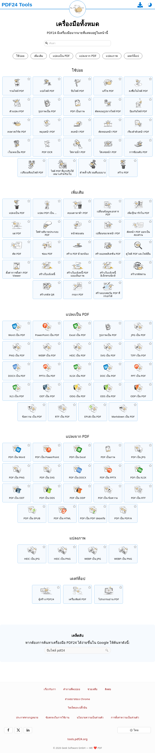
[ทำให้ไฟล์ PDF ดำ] (92, 167)
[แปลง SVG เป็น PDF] (108, 350)
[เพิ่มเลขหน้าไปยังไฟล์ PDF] (108, 147)
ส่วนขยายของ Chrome (77, 699)
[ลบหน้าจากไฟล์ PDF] (77, 126)
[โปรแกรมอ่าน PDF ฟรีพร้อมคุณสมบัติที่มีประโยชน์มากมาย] (108, 594)
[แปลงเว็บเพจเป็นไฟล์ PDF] (16, 147)
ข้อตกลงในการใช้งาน (57, 717)
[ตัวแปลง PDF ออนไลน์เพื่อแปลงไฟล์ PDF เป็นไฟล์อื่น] (47, 208)
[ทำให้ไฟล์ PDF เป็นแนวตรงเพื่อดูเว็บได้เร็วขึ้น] (62, 167)
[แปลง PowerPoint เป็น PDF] (47, 330)
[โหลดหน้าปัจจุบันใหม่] (77, 9)
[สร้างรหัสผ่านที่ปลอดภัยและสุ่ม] (138, 269)
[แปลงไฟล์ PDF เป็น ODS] (47, 493)
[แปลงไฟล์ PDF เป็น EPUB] (32, 513)
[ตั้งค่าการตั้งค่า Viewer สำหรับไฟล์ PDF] (16, 269)
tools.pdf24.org (77, 739)
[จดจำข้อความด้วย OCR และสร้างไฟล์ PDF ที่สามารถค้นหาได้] (47, 147)
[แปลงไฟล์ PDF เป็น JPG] (138, 452)
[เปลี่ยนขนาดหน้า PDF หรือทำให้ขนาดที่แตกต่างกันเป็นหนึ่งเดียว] (108, 228)
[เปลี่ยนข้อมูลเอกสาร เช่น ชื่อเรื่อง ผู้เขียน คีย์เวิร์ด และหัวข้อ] (108, 208)
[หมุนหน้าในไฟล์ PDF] (47, 126)
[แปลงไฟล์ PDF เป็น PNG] (16, 472)
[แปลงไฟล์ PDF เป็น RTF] (138, 493)
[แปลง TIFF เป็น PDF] (138, 350)
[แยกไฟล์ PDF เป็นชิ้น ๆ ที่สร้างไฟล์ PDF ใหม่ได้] (47, 86)
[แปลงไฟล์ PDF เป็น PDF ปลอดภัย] (92, 513)
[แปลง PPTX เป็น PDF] (47, 371)
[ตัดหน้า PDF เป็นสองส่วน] (138, 228)
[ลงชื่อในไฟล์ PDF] (138, 86)
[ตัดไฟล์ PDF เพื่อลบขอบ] (16, 248)
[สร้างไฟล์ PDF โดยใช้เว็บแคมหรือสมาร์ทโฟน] (77, 248)
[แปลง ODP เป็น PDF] (138, 391)
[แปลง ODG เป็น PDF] (77, 391)
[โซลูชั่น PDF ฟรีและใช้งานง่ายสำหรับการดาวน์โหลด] (46, 594)
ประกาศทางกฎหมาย (27, 717)
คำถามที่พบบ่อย (71, 689)
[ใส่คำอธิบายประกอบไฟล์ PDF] (47, 228)
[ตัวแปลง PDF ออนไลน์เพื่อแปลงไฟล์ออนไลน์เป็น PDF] (16, 208)
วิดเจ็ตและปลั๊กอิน (77, 707)
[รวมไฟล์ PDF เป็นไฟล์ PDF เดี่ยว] (16, 86)
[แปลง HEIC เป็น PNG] (62, 553)
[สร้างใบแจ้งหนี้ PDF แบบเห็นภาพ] (77, 269)
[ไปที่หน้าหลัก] (17, 4)
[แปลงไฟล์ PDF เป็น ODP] (77, 493)
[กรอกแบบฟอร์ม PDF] (77, 289)
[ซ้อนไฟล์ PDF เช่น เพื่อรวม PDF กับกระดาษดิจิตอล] (138, 147)
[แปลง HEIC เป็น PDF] (77, 350)
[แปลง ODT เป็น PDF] (47, 391)
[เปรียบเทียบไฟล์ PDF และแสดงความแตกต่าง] (32, 167)
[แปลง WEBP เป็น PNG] (123, 553)
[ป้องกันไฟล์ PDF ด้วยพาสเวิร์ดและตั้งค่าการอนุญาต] (138, 106)
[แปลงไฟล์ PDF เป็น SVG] (47, 472)
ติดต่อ (108, 689)
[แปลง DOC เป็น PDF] (108, 371)
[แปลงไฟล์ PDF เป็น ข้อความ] (108, 493)
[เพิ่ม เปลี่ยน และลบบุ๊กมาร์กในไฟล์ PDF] (138, 208)
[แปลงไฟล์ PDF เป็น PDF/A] (123, 513)
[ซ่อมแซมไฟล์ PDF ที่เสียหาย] (47, 248)
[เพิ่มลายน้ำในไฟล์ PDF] (77, 147)
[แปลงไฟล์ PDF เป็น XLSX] (138, 472)
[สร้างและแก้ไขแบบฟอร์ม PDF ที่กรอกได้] (108, 289)
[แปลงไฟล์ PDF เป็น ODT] (16, 493)
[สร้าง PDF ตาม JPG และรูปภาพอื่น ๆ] (47, 106)
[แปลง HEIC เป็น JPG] (32, 553)
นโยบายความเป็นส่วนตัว (90, 717)
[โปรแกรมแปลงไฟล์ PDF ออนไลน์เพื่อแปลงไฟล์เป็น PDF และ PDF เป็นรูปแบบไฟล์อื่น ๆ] (16, 106)
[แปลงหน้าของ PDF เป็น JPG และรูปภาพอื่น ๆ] (77, 106)
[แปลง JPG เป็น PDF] (138, 330)
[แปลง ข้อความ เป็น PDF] (32, 411)
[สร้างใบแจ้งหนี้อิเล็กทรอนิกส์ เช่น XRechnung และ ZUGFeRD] (108, 269)
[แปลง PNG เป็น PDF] (16, 350)
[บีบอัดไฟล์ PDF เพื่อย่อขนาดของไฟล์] (77, 86)
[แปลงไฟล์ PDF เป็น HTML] (62, 513)
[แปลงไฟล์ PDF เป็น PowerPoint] (47, 452)
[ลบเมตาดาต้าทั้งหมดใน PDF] (77, 208)
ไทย (136, 730)
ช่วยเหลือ (93, 689)
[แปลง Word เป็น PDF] (16, 330)
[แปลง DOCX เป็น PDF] (16, 371)
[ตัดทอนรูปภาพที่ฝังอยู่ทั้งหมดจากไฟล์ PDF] (108, 106)
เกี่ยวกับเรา (50, 689)
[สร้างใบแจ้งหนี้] (47, 269)
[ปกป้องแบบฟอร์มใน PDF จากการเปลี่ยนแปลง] (16, 228)
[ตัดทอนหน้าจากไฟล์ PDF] (108, 126)
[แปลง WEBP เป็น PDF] (47, 350)
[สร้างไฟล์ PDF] (123, 167)
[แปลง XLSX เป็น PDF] (77, 371)
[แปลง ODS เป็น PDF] (108, 391)
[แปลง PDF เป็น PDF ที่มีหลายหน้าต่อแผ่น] (77, 228)
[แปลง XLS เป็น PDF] (16, 391)
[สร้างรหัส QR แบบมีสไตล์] (47, 289)
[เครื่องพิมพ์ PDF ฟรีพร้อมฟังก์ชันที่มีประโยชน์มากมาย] (77, 594)
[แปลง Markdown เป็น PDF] (123, 411)
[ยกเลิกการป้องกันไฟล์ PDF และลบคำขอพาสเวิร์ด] (16, 126)
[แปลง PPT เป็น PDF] (138, 371)
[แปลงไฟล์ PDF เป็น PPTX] (108, 472)
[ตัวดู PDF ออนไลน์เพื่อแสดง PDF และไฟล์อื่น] (138, 248)
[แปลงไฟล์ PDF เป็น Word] (16, 452)
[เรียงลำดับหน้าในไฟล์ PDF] (138, 126)
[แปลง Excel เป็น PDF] (77, 330)
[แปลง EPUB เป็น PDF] (92, 411)
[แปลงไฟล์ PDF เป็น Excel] (77, 452)
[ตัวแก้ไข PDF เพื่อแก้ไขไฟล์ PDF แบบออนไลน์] (108, 86)
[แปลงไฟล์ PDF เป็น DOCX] (77, 472)
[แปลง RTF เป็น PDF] (62, 411)
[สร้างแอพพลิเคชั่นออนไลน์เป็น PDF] (108, 248)
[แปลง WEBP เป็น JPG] (92, 553)
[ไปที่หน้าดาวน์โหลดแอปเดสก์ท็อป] (140, 4)
